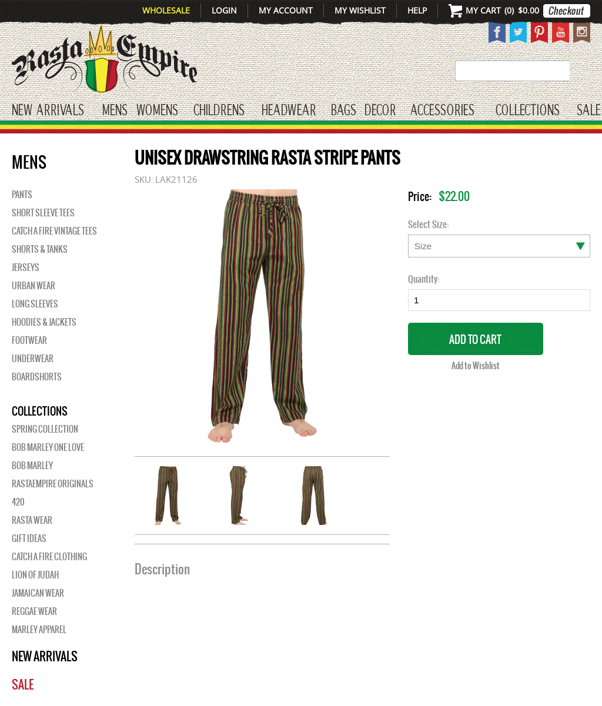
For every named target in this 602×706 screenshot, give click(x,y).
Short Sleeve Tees (43, 212)
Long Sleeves (35, 303)
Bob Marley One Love (48, 447)
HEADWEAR (289, 110)
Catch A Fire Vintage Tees (54, 231)
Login (224, 10)
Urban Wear (33, 285)
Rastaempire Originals (52, 483)
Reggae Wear (34, 611)
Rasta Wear (32, 520)
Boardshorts (37, 376)
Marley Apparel (39, 629)
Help (417, 10)
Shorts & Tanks (40, 249)
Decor (380, 110)
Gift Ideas (29, 538)
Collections (528, 110)
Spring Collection (45, 429)
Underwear (32, 358)
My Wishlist (360, 10)
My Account (286, 10)
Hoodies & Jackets (44, 322)
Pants (22, 194)
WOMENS (157, 110)
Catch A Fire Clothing (49, 556)
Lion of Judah (35, 574)
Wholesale (166, 10)
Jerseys (25, 267)
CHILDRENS (219, 110)
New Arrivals (48, 110)
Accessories (442, 110)
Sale (589, 110)
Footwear (29, 340)
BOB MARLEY (32, 465)
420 (18, 502)
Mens (115, 110)
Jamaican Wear (38, 593)
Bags (343, 110)
